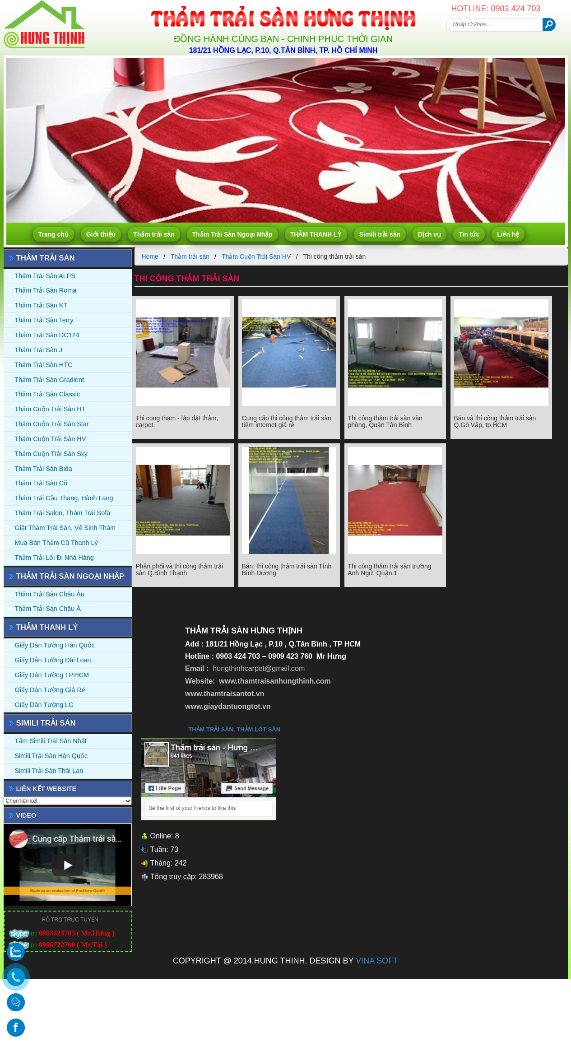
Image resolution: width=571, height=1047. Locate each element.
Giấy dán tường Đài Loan (53, 660)
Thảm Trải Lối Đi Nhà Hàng (54, 557)
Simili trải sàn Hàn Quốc (51, 755)
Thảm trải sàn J (39, 350)
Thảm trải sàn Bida (43, 468)
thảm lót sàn (258, 729)
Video (26, 815)
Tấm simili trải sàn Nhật (51, 741)
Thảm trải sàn (153, 234)
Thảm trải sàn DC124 (47, 335)
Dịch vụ (429, 234)
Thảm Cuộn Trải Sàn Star (52, 424)
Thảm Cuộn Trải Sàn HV (50, 438)
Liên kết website (46, 788)
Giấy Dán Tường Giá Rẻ (50, 689)
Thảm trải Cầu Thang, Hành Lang (64, 498)
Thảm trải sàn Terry (44, 320)
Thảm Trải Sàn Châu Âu (49, 594)
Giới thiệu (101, 234)
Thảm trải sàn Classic (47, 394)
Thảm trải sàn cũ (41, 483)
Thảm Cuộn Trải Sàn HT (50, 409)
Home (150, 256)
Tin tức (469, 234)
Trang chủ (53, 234)
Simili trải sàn (379, 234)
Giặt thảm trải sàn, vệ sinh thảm (65, 527)
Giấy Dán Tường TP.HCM (52, 675)
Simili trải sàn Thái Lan (49, 770)
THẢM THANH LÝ (316, 234)
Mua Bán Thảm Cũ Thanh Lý (56, 542)
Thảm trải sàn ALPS (45, 275)
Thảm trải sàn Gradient (49, 379)
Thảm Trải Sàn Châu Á (48, 608)
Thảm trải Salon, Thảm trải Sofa (63, 513)
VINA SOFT (377, 960)
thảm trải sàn (210, 729)
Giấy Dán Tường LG (44, 704)
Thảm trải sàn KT (41, 305)
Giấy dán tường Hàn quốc (55, 645)
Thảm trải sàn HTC (44, 364)
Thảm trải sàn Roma (46, 290)
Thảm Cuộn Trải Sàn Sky (51, 453)
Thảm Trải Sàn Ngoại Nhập (232, 234)
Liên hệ (508, 234)
